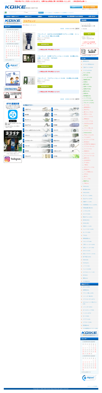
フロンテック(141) (88, 102)
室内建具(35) (87, 95)
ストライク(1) (88, 148)
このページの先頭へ (92, 386)
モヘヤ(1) (86, 105)
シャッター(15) (87, 77)
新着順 (67, 28)
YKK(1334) (86, 192)
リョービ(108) (87, 269)
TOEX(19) (86, 186)
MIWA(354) (86, 220)
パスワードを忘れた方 (48, 12)
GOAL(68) (86, 223)
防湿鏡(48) (86, 325)
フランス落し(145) (88, 293)
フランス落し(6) (88, 128)
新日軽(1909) (87, 189)
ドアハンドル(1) (88, 116)
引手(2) (86, 174)
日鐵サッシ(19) (87, 201)
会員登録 (56, 12)
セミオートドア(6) (89, 139)
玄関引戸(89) (87, 88)
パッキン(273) (87, 313)
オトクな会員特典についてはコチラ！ (66, 12)
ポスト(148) (86, 287)
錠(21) (86, 176)
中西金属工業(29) (88, 207)
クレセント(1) (88, 130)
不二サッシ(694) (87, 195)
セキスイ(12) (86, 250)
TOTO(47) (86, 262)
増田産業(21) (86, 238)
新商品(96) (86, 61)
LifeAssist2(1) (87, 132)
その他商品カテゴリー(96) (90, 328)
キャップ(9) (87, 178)
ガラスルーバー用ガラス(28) (90, 303)
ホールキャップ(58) (88, 310)
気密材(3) (86, 151)
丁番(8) (86, 164)
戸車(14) (86, 183)
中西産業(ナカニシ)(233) (90, 204)
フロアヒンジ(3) (88, 123)
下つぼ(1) (86, 162)
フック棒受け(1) (88, 171)
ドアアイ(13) (86, 319)
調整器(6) (86, 118)
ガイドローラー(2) (89, 155)
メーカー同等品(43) (88, 64)
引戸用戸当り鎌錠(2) (90, 144)
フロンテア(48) (87, 241)
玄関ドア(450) (87, 86)
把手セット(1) (88, 114)
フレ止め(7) (87, 137)
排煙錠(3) (86, 169)
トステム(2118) (87, 70)
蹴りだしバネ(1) (88, 112)
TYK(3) (85, 235)
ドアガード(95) (87, 322)
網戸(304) (86, 84)
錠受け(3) (86, 158)
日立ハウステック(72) (89, 253)
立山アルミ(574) (87, 198)
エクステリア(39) (88, 100)
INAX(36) (85, 259)
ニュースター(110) (88, 229)
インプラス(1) (87, 98)
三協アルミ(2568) (88, 67)
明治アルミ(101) (87, 217)
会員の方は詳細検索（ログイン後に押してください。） (88, 43)
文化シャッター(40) (88, 247)
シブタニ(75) (86, 210)
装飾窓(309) (86, 79)
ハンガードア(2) (88, 121)
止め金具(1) (87, 160)
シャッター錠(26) (88, 296)
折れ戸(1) (86, 109)
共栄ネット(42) (87, 226)
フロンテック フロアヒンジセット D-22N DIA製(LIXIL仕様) (57, 78)
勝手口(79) (86, 91)
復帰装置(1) (87, 107)
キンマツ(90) (86, 232)
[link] (13, 66)
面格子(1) (86, 181)
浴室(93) (85, 93)
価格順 (62, 28)
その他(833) (86, 281)
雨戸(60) (85, 75)
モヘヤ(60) (86, 316)
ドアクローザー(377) (89, 299)
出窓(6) (85, 81)
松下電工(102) (87, 256)
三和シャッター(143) (89, 244)
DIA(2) (86, 125)
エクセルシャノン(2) (89, 272)
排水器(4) (86, 141)
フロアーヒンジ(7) (89, 153)
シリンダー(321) (87, 307)
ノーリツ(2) (86, 266)
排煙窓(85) (86, 290)
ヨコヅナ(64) (86, 214)
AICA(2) (85, 275)
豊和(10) (85, 278)
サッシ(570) (86, 72)
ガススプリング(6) (89, 167)
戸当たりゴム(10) (89, 134)
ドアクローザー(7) (89, 146)
